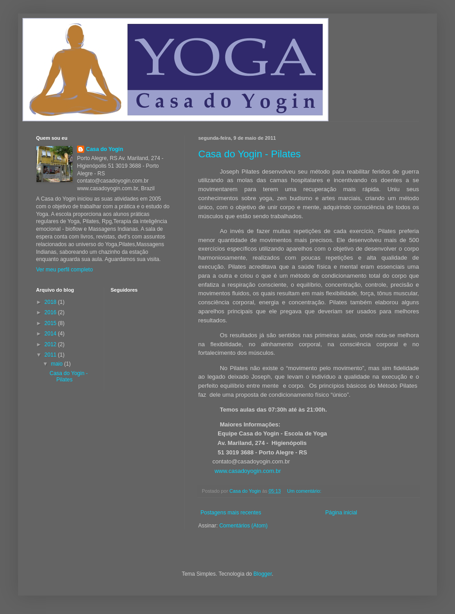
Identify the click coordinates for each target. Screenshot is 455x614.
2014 (51, 333)
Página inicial (341, 512)
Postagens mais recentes (230, 512)
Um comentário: (305, 491)
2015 (51, 323)
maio (57, 364)
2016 (51, 312)
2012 (51, 344)
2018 (51, 302)
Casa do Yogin (104, 149)
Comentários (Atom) (243, 525)
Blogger (263, 574)
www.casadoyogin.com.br (247, 470)
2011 (51, 355)
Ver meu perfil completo (64, 269)
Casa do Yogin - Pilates (249, 154)
